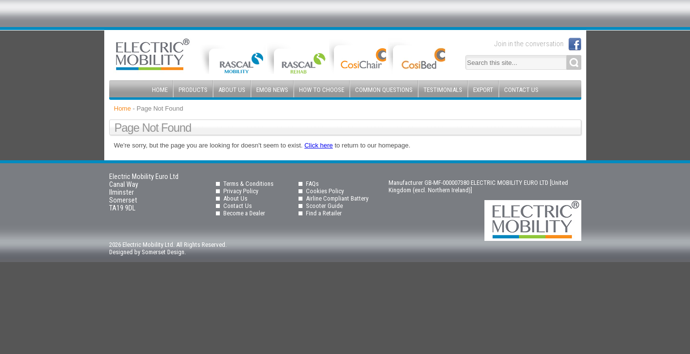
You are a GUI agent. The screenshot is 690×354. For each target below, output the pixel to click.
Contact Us (521, 89)
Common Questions (384, 89)
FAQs (312, 183)
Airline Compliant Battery (337, 198)
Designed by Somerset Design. (147, 252)
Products (193, 89)
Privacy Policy (240, 191)
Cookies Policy (325, 191)
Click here (318, 145)
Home (160, 89)
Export (483, 89)
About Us (231, 89)
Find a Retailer (324, 213)
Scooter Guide (324, 205)
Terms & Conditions (248, 183)
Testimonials (442, 89)
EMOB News (272, 89)
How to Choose (321, 89)
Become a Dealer (244, 213)
